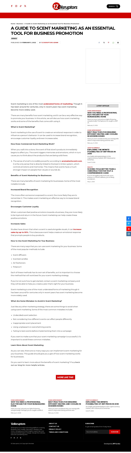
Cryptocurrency (93, 148)
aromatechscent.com (72, 161)
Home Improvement (94, 111)
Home (13, 23)
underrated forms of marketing (57, 104)
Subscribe (114, 433)
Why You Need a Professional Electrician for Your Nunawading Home (102, 115)
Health (90, 168)
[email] (96, 433)
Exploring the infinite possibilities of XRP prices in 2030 (101, 153)
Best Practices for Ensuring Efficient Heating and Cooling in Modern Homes (102, 135)
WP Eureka (116, 445)
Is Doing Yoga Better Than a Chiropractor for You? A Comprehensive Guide (101, 172)
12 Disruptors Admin (49, 42)
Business (20, 23)
